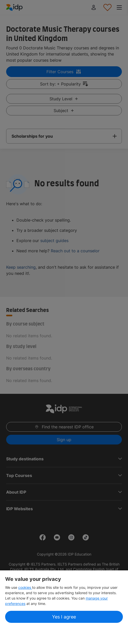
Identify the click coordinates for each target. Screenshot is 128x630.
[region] (64, 600)
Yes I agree (64, 617)
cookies (25, 587)
